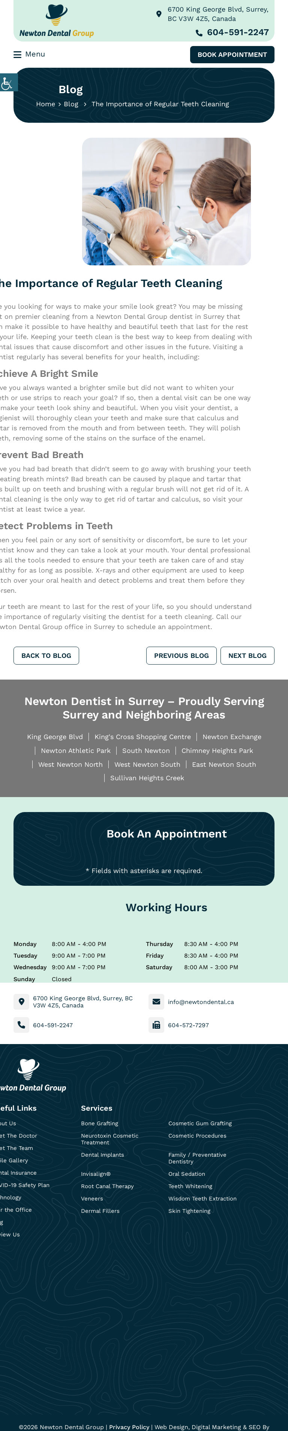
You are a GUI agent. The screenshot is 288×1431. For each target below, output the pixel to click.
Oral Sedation (186, 1174)
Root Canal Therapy (107, 1186)
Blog (71, 104)
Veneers (92, 1198)
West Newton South (147, 764)
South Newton (146, 750)
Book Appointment (232, 54)
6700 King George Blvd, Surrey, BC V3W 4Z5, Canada (212, 13)
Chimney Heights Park (217, 750)
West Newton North (70, 764)
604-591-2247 (232, 32)
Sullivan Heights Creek (147, 778)
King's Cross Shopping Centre (142, 737)
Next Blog (247, 655)
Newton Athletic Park (76, 750)
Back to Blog (46, 655)
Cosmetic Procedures (197, 1135)
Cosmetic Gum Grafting (200, 1123)
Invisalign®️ (96, 1174)
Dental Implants (102, 1154)
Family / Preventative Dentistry (197, 1158)
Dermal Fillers (100, 1211)
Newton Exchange (231, 737)
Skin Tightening (189, 1211)
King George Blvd (55, 737)
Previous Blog (181, 655)
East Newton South (224, 764)
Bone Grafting (99, 1123)
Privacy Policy (129, 1427)
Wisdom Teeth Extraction (202, 1198)
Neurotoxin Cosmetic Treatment (109, 1139)
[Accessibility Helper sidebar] (9, 82)
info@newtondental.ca (201, 1002)
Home (45, 104)
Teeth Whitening (190, 1186)
